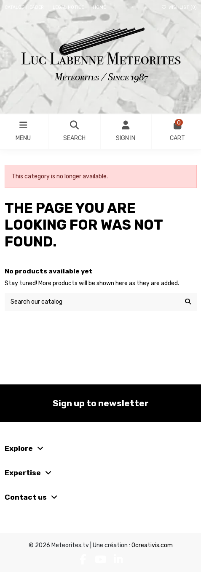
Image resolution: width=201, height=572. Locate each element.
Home (99, 7)
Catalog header (25, 7)
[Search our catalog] (188, 302)
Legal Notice (69, 7)
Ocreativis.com (152, 545)
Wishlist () (178, 7)
